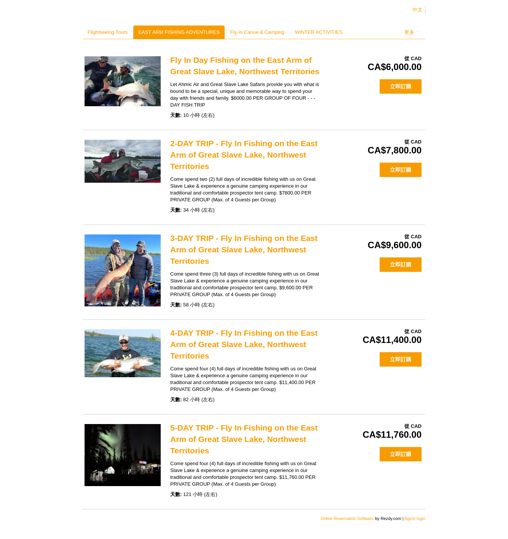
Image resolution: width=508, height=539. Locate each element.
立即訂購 (400, 86)
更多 (412, 32)
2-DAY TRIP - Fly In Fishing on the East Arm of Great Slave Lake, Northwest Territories (244, 155)
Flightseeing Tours (108, 32)
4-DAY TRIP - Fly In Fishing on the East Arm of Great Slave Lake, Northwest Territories (244, 344)
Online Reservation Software (347, 518)
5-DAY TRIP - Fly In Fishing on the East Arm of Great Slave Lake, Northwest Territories (244, 439)
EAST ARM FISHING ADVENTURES (179, 32)
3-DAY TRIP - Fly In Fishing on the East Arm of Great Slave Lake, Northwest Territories (244, 249)
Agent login (414, 518)
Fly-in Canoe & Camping (257, 32)
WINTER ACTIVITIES (318, 32)
